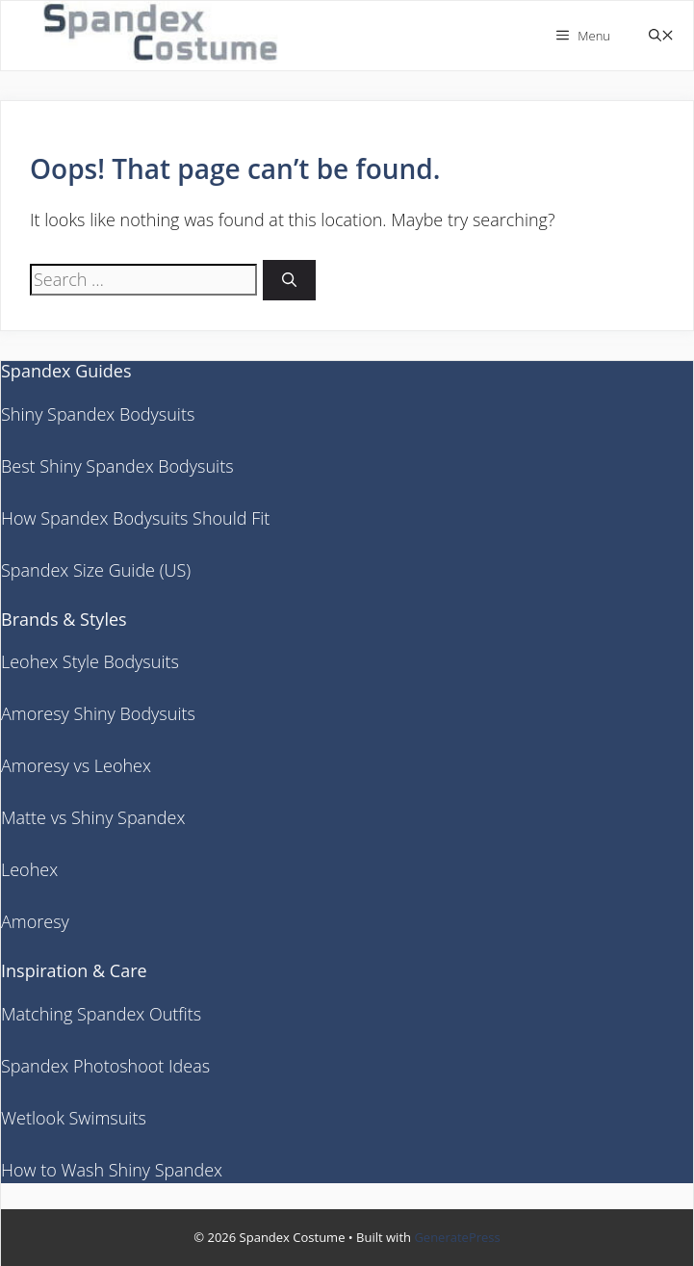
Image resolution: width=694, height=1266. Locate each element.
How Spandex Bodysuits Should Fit (135, 518)
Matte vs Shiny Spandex (93, 817)
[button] (661, 36)
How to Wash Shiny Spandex (111, 1169)
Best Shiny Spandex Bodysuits (117, 466)
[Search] (289, 280)
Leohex (29, 869)
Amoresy (35, 921)
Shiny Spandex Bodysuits (97, 414)
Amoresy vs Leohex (76, 765)
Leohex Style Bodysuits (90, 661)
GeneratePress (457, 1237)
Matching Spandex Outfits (101, 1013)
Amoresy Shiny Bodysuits (98, 713)
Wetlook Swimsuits (73, 1117)
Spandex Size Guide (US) (96, 569)
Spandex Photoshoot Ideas (105, 1065)
